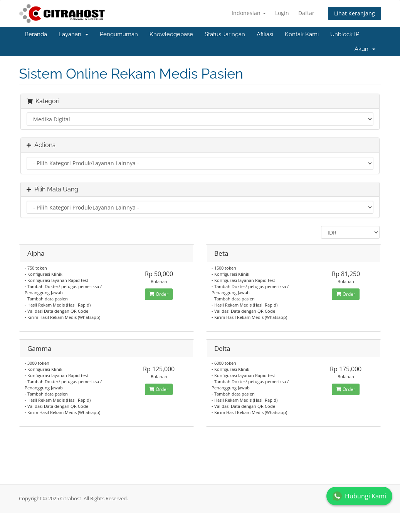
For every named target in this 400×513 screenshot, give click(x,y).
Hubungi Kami (359, 496)
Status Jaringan (225, 34)
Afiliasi (265, 34)
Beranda (36, 34)
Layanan (73, 34)
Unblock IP (344, 34)
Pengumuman (119, 34)
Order (158, 294)
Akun (365, 48)
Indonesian (249, 13)
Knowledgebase (171, 34)
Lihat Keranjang (354, 13)
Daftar (306, 13)
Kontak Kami (302, 34)
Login (282, 13)
